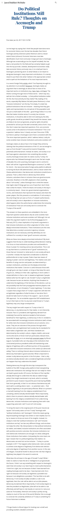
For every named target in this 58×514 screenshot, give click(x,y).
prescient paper (38, 338)
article (25, 83)
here (34, 91)
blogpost (29, 86)
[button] (2, 2)
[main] (29, 17)
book (40, 220)
